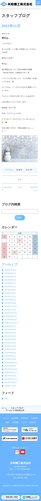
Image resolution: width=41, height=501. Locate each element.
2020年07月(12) (10, 323)
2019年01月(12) (10, 379)
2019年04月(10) (10, 369)
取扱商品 (24, 418)
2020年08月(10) (10, 320)
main (20, 187)
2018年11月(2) (10, 386)
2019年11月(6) (10, 346)
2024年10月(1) (10, 277)
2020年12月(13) (10, 306)
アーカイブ (9, 264)
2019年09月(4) (10, 353)
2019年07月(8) (10, 359)
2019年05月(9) (10, 366)
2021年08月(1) (10, 300)
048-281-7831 (22, 478)
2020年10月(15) (10, 313)
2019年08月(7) (10, 356)
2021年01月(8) (10, 303)
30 (14, 256)
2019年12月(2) (10, 343)
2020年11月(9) (10, 310)
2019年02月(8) (10, 376)
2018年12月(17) (10, 382)
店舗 (7, 422)
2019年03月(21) (10, 372)
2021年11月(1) (10, 296)
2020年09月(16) (10, 316)
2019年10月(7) (10, 349)
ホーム (4, 408)
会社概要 (14, 418)
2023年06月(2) (10, 280)
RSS (6, 399)
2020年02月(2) (10, 336)
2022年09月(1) (10, 290)
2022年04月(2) (10, 293)
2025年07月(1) (10, 270)
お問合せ (32, 422)
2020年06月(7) (10, 326)
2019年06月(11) (10, 363)
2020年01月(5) (10, 339)
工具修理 (34, 418)
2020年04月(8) (10, 329)
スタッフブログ (17, 408)
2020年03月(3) (10, 333)
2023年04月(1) (10, 283)
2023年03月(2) (10, 286)
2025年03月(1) (10, 273)
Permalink (9, 170)
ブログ (23, 422)
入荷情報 (14, 422)
